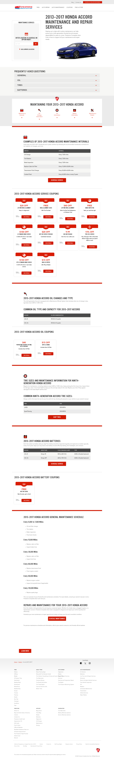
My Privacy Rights (58, 745)
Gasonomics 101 (18, 722)
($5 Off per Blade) (46, 264)
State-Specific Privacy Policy (36, 747)
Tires (38, 7)
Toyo (15, 706)
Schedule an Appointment (92, 2)
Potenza (16, 696)
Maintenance (39, 724)
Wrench (16, 739)
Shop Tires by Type (40, 673)
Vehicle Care (17, 737)
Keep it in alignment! (24, 210)
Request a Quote (69, 745)
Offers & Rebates (18, 728)
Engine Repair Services (63, 677)
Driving (38, 726)
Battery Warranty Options (64, 714)
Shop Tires (57, 418)
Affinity (16, 675)
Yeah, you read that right (90, 210)
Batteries (82, 675)
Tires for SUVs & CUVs (41, 687)
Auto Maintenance (58, 7)
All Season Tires (18, 679)
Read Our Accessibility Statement (92, 745)
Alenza (15, 673)
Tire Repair (60, 683)
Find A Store (79, 7)
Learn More (25, 652)
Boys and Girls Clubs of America (22, 714)
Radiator (82, 687)
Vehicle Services (84, 694)
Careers (16, 716)
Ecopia (15, 692)
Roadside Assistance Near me (21, 730)
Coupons (70, 7)
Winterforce (17, 687)
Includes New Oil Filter (24, 350)
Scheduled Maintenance (86, 690)
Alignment (60, 673)
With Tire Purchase (45, 210)
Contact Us (78, 2)
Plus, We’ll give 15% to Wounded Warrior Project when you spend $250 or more (90, 238)
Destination (17, 681)
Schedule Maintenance (57, 620)
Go (35, 44)
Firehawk (16, 702)
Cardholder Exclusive (46, 236)
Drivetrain (82, 679)
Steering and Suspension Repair (66, 681)
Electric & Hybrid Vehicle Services (88, 681)
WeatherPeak (17, 683)
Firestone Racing (40, 681)
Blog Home (39, 712)
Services (60, 679)
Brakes (59, 675)
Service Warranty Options (64, 716)
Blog (72, 2)
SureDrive (16, 704)
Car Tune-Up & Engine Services (88, 677)
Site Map (25, 747)
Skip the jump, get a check (24, 495)
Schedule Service (57, 180)
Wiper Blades (83, 696)
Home (15, 663)
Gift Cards (16, 724)
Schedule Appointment (20, 732)
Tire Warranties (39, 679)
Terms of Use (16, 747)
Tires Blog (38, 714)
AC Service (83, 673)
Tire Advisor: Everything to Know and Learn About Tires (49, 677)
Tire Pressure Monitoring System (66, 685)
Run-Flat (16, 700)
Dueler (15, 698)
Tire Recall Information (41, 683)
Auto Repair (45, 7)
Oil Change (39, 722)
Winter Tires (39, 690)
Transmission (83, 692)
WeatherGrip (17, 690)
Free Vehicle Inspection (86, 683)
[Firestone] (98, 752)
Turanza (16, 694)
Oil (81, 685)
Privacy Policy (79, 745)
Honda (20, 663)
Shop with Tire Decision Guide (43, 675)
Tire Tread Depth (40, 685)
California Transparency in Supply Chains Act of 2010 (25, 745)
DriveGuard (17, 685)
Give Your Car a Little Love (67, 236)
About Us (16, 712)
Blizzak (15, 677)
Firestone (23, 7)
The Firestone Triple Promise (21, 735)
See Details (26, 217)
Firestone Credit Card (19, 720)
